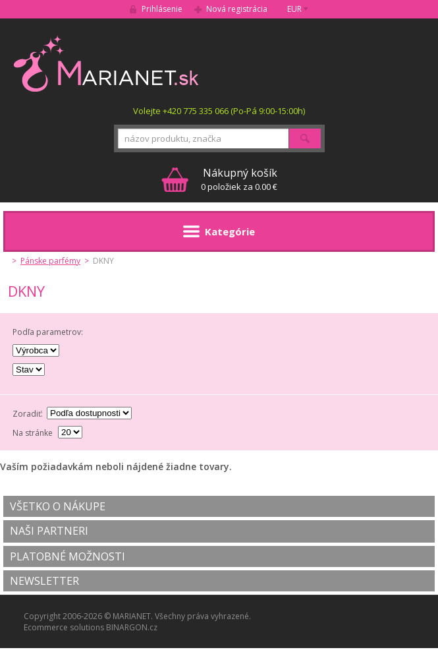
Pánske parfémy (50, 260)
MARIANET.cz (107, 63)
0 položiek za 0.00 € (239, 179)
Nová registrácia (236, 9)
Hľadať (305, 138)
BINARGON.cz (131, 627)
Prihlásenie (162, 9)
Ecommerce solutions (64, 627)
